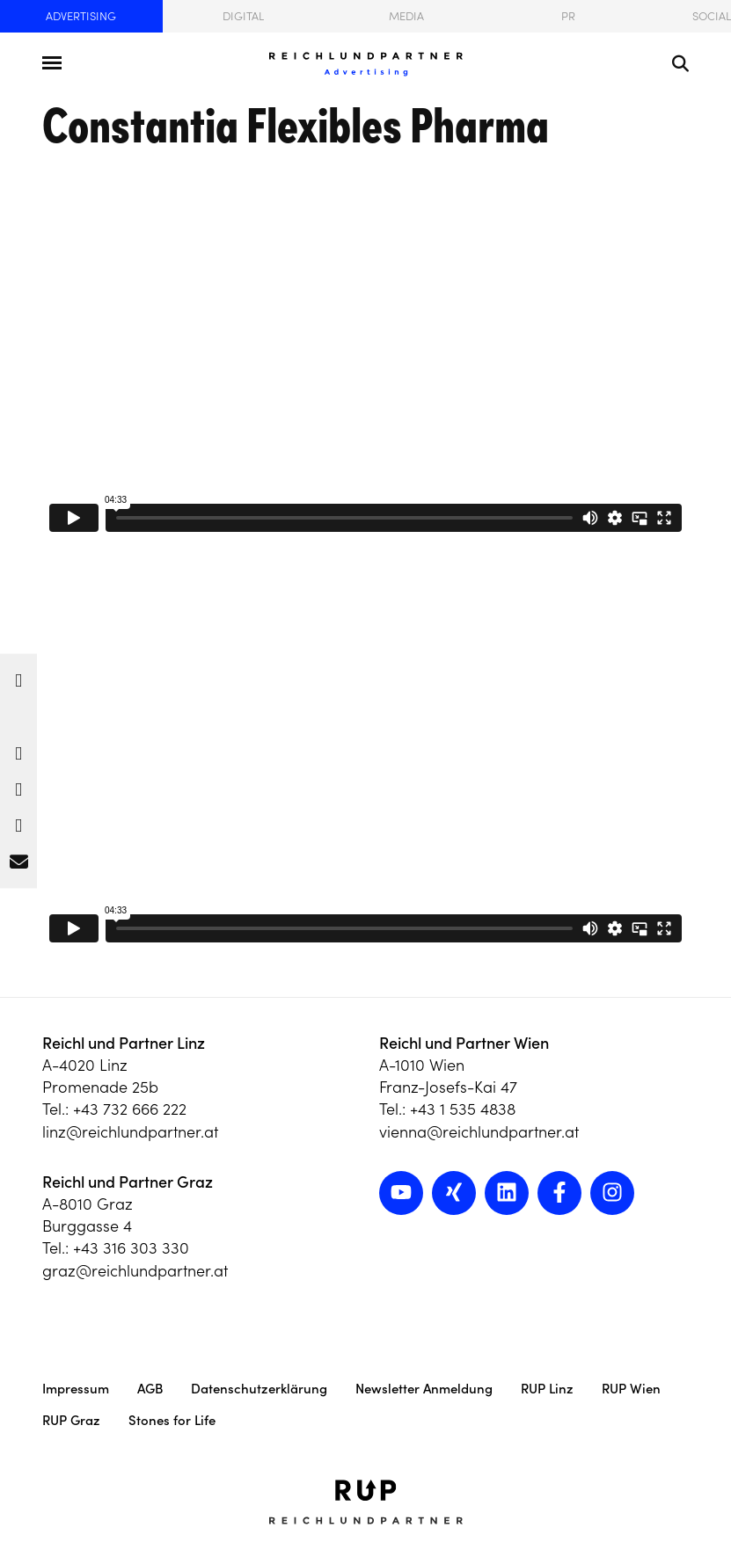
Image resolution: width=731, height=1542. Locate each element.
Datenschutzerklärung (259, 1388)
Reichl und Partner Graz (127, 1182)
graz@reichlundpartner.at (135, 1271)
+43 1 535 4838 (462, 1109)
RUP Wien (631, 1388)
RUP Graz (71, 1420)
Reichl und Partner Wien (464, 1043)
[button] (18, 676)
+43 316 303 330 (131, 1248)
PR (568, 16)
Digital (243, 16)
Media (406, 16)
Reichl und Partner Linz (123, 1043)
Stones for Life (172, 1420)
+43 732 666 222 (129, 1109)
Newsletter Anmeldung (424, 1388)
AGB (150, 1388)
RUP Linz (547, 1388)
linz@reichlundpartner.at (130, 1132)
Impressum (75, 1388)
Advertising (81, 16)
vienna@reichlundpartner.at (479, 1132)
